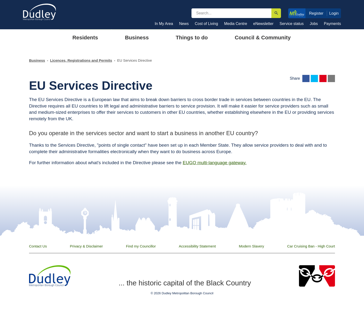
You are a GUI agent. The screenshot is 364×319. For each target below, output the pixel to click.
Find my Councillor (141, 246)
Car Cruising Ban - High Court (311, 246)
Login (334, 13)
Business (37, 60)
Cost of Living (206, 24)
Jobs (314, 24)
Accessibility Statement (197, 246)
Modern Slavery (251, 246)
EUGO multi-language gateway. (214, 162)
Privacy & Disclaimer (86, 246)
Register (316, 13)
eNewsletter (263, 24)
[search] (231, 13)
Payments (332, 24)
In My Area (164, 24)
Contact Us (38, 246)
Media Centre (235, 24)
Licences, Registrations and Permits (81, 60)
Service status (292, 24)
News (184, 24)
